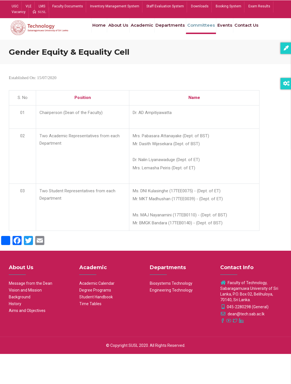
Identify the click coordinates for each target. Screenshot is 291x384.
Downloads (200, 6)
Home (88, 30)
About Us (110, 30)
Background (19, 327)
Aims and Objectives (27, 340)
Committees (200, 30)
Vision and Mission (25, 320)
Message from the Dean (30, 313)
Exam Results (259, 6)
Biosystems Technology (171, 313)
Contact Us (94, 57)
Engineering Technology (171, 320)
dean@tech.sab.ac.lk (242, 344)
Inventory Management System (114, 6)
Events (226, 30)
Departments (167, 30)
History (15, 334)
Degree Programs (95, 320)
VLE (29, 6)
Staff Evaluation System (165, 6)
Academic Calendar (97, 313)
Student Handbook (96, 327)
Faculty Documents (67, 6)
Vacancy (19, 12)
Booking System (228, 6)
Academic (136, 30)
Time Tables (90, 334)
